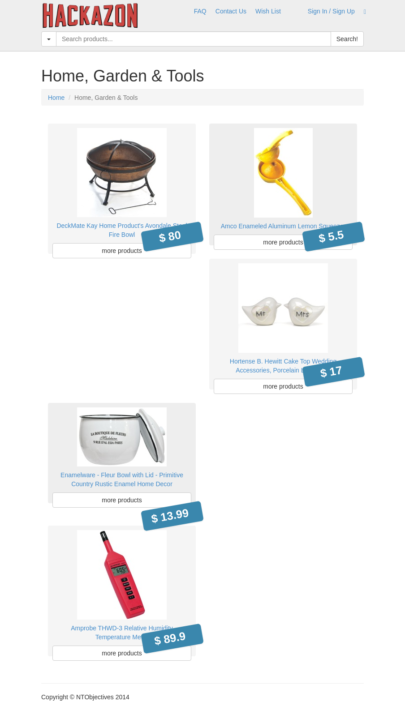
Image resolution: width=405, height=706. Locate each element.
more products (122, 250)
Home (56, 97)
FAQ (200, 11)
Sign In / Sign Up (331, 11)
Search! (347, 39)
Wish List (268, 11)
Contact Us (230, 11)
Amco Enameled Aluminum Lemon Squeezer (283, 226)
